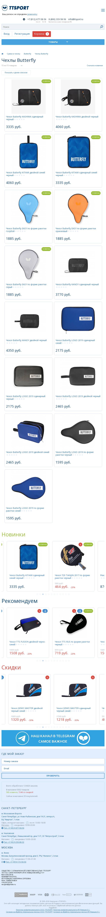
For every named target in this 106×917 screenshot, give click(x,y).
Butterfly (27, 53)
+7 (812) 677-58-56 (36, 19)
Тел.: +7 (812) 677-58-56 (14, 828)
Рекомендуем (20, 601)
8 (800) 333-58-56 (57, 19)
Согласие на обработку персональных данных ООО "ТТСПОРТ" (29, 912)
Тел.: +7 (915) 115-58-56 (16, 862)
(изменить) (32, 14)
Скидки (11, 667)
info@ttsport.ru (75, 19)
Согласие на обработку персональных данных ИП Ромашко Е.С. (76, 912)
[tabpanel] (74, 566)
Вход (7, 33)
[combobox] (53, 27)
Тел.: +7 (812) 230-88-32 (14, 842)
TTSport (16, 6)
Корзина (41, 34)
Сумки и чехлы (13, 53)
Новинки (13, 534)
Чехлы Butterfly (41, 53)
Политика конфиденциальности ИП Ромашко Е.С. (71, 910)
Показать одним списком (16, 72)
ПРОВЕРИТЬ (53, 775)
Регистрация (22, 33)
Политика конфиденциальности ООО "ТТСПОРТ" (34, 910)
